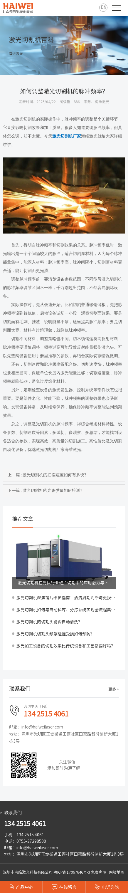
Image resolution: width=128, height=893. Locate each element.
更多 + (113, 689)
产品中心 (21, 886)
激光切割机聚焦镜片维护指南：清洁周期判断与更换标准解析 (66, 598)
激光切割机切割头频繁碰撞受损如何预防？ (55, 634)
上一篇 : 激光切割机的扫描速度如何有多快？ (48, 475)
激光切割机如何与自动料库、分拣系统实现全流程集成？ (66, 610)
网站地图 (116, 872)
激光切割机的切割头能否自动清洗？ (49, 622)
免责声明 (98, 872)
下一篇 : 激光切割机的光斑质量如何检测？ (46, 491)
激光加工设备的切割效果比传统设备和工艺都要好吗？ (65, 646)
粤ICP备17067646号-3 (71, 872)
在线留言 (64, 886)
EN (103, 7)
